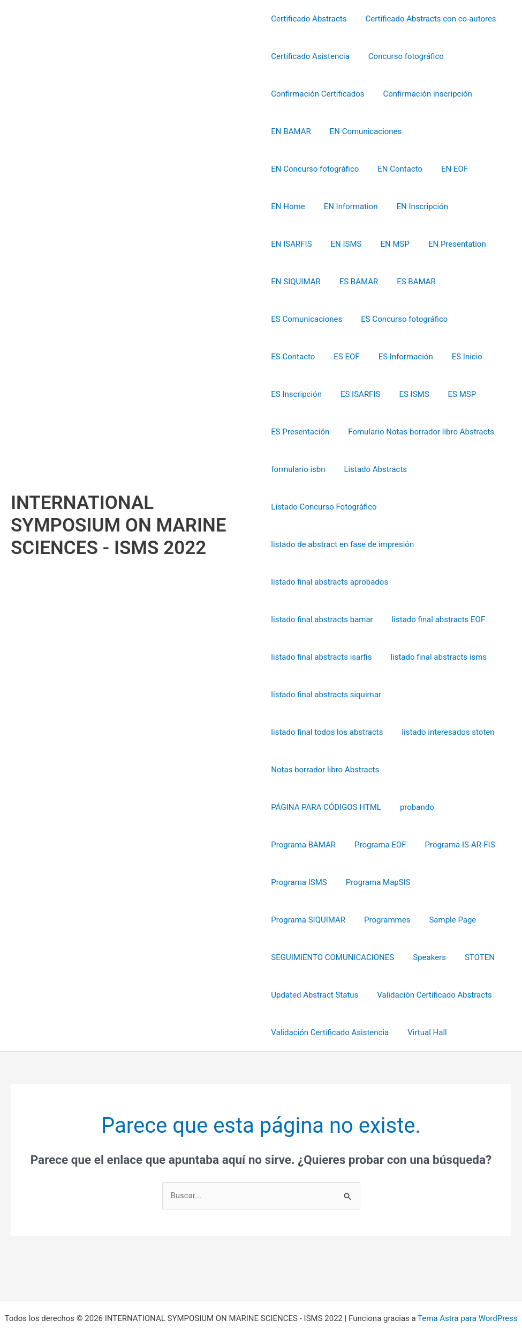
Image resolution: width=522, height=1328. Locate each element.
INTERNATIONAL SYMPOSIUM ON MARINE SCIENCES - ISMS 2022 (118, 506)
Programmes (294, 882)
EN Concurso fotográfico (459, 131)
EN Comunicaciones (363, 131)
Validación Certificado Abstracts (431, 957)
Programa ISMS (299, 845)
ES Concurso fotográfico (456, 281)
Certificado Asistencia (310, 56)
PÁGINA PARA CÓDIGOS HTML (326, 769)
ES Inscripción (296, 356)
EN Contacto (293, 169)
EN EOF (345, 169)
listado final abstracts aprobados (329, 544)
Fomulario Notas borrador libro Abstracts (418, 394)
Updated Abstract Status (314, 957)
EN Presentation (300, 244)
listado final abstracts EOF (436, 582)
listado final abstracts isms (436, 619)
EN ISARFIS (359, 206)
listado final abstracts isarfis (321, 619)
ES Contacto (293, 319)
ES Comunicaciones (361, 281)
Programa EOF (378, 807)
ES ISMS (408, 356)
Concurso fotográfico (403, 56)
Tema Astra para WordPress (467, 1281)
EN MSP (457, 206)
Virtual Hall (424, 995)
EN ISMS (411, 206)
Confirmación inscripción (425, 94)
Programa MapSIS (375, 845)
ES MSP (454, 356)
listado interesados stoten (445, 694)
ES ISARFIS (357, 356)
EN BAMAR (291, 131)
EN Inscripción (296, 206)
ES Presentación (300, 394)
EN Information (452, 169)
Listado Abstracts (373, 432)
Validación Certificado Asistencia (330, 995)
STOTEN (474, 920)
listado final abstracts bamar (322, 582)
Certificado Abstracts (308, 19)
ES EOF (344, 319)
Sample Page (357, 882)
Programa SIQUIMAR (461, 845)
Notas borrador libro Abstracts (325, 732)
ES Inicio (459, 319)
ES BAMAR (429, 244)
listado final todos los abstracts (327, 694)
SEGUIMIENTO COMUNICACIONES (332, 920)
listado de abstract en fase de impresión (342, 507)
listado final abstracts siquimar (326, 657)
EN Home (391, 169)
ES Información (400, 319)
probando (414, 769)
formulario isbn (298, 432)
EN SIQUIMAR (369, 244)
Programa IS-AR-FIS (455, 807)
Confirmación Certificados (317, 94)
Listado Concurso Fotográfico (323, 469)
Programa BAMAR (303, 807)
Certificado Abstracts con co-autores (427, 19)
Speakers (426, 920)
